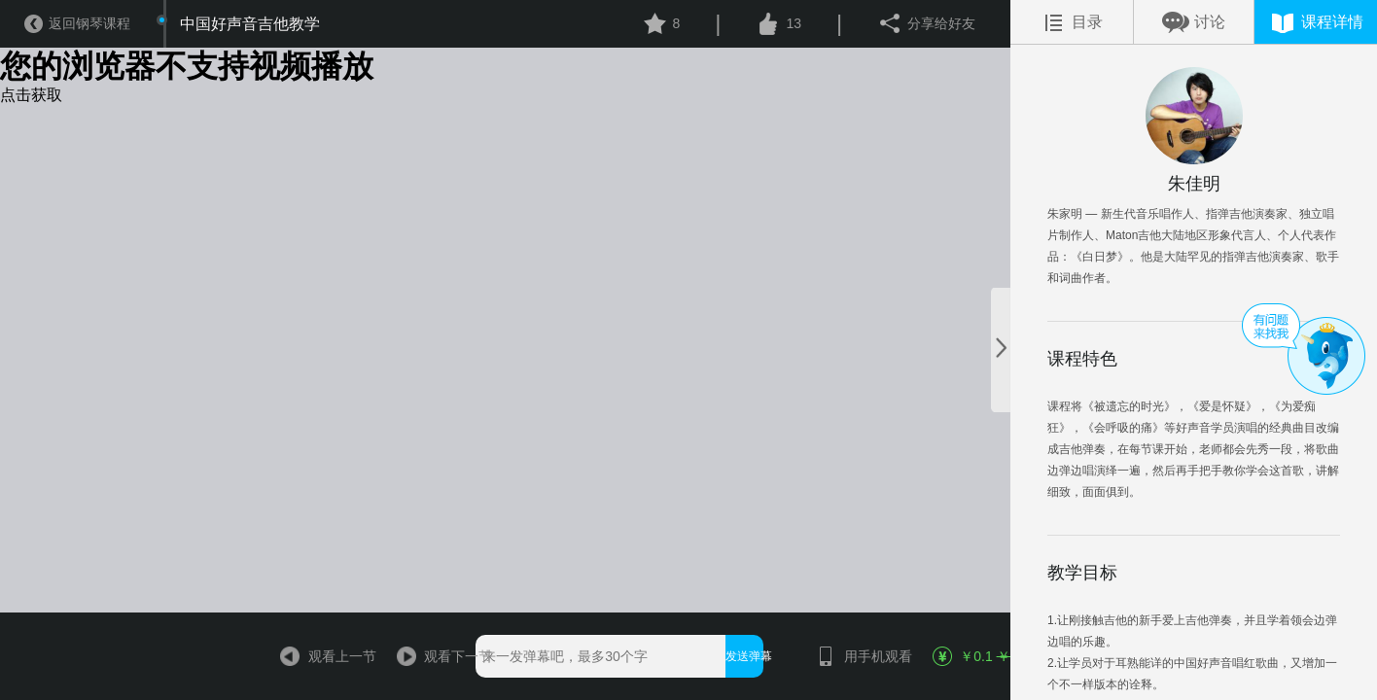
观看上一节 (318, 656)
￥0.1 (970, 656)
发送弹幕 (744, 656)
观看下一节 (434, 656)
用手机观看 (854, 656)
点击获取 (31, 95)
